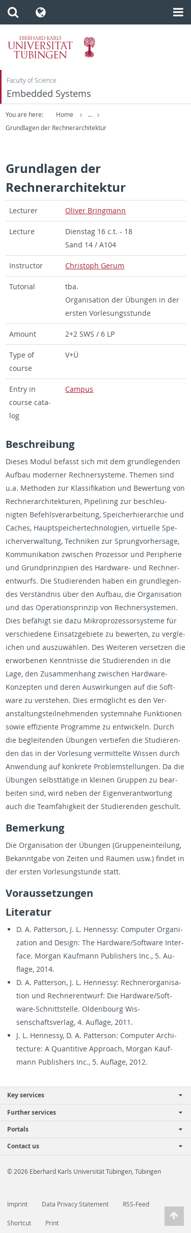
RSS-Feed (136, 1204)
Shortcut (19, 1223)
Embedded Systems (49, 93)
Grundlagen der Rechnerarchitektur (56, 127)
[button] (13, 12)
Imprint (17, 1204)
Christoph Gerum (94, 265)
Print (52, 1223)
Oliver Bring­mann (95, 210)
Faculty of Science (32, 80)
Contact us (90, 1146)
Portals (90, 1129)
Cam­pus (79, 389)
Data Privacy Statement (75, 1204)
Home (64, 114)
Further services (90, 1112)
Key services (90, 1095)
